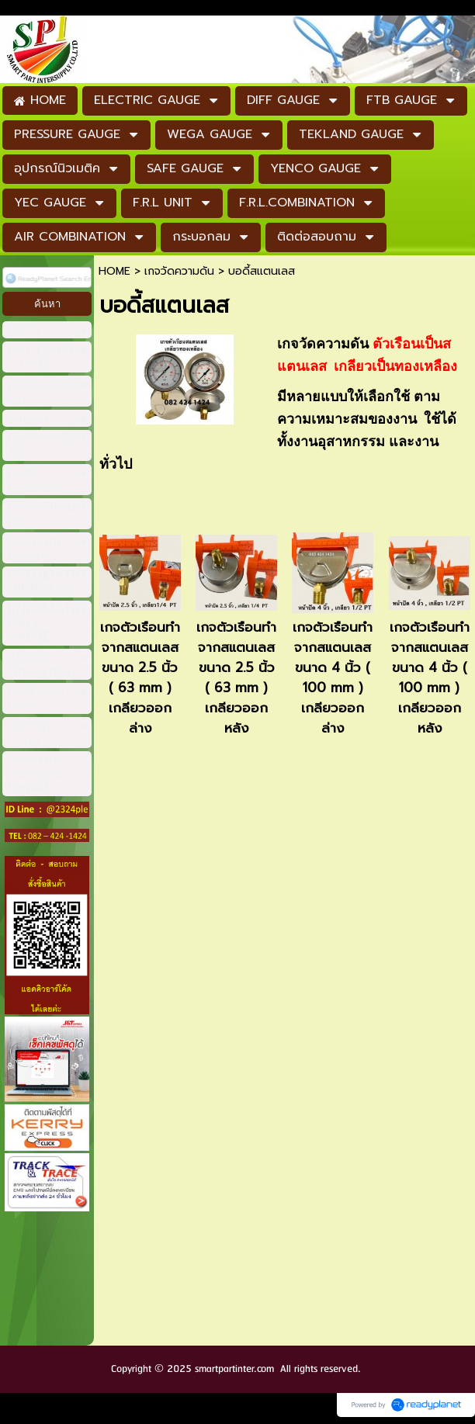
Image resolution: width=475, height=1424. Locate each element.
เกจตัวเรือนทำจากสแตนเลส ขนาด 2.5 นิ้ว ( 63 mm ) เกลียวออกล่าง (140, 677)
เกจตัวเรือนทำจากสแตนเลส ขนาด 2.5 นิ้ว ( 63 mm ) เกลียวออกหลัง (236, 677)
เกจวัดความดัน (179, 271)
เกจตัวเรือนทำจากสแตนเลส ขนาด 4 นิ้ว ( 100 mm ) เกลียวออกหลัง (430, 677)
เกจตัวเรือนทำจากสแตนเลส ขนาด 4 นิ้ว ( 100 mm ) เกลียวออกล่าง (333, 677)
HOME (114, 271)
